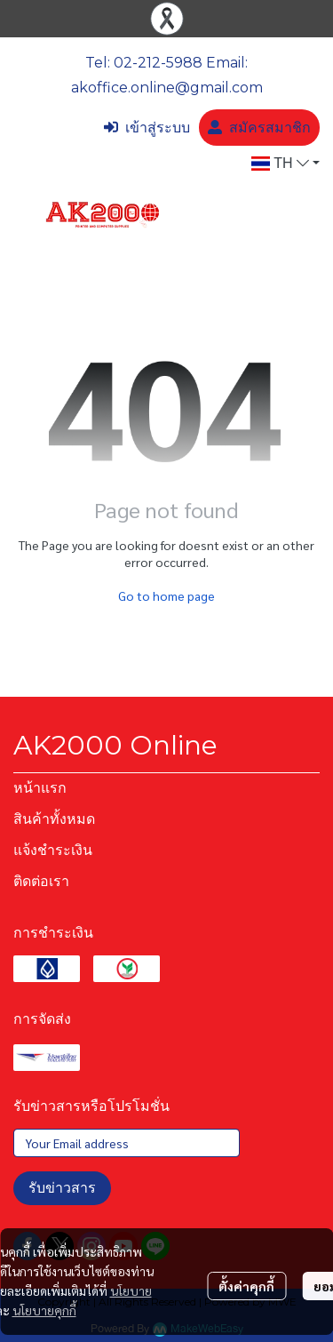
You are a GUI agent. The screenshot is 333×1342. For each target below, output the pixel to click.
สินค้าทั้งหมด (54, 819)
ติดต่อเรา (41, 881)
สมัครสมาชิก (259, 127)
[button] (285, 163)
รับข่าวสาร (62, 1187)
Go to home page (166, 595)
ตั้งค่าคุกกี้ (246, 1286)
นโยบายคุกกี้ (44, 1310)
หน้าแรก (40, 787)
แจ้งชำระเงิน (52, 850)
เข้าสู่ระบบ (147, 127)
